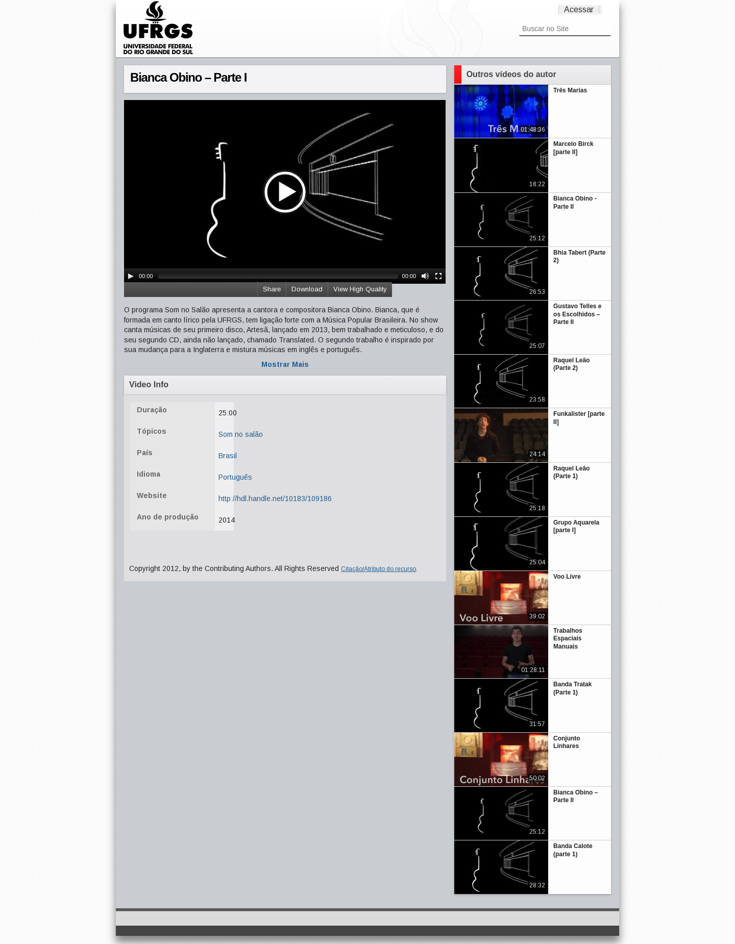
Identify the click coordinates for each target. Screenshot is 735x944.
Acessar (579, 9)
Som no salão (240, 434)
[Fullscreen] (438, 276)
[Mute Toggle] (425, 276)
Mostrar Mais (285, 364)
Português (235, 477)
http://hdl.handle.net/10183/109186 (275, 498)
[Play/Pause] (131, 276)
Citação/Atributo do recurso (378, 569)
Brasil (227, 456)
